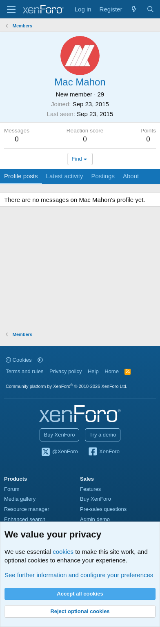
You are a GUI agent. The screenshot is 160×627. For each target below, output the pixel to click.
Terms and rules (24, 371)
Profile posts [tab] (21, 175)
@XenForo (59, 452)
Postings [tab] (103, 175)
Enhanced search (24, 519)
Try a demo (102, 435)
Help (93, 371)
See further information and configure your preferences (78, 574)
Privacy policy (65, 371)
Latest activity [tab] (64, 175)
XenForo (103, 452)
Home (111, 371)
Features (90, 489)
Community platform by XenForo (66, 386)
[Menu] (11, 9)
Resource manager (26, 509)
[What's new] (134, 9)
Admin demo (95, 519)
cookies (63, 551)
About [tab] (131, 175)
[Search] (150, 9)
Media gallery (20, 499)
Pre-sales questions (103, 509)
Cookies (19, 360)
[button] (40, 360)
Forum (12, 489)
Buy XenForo (59, 435)
